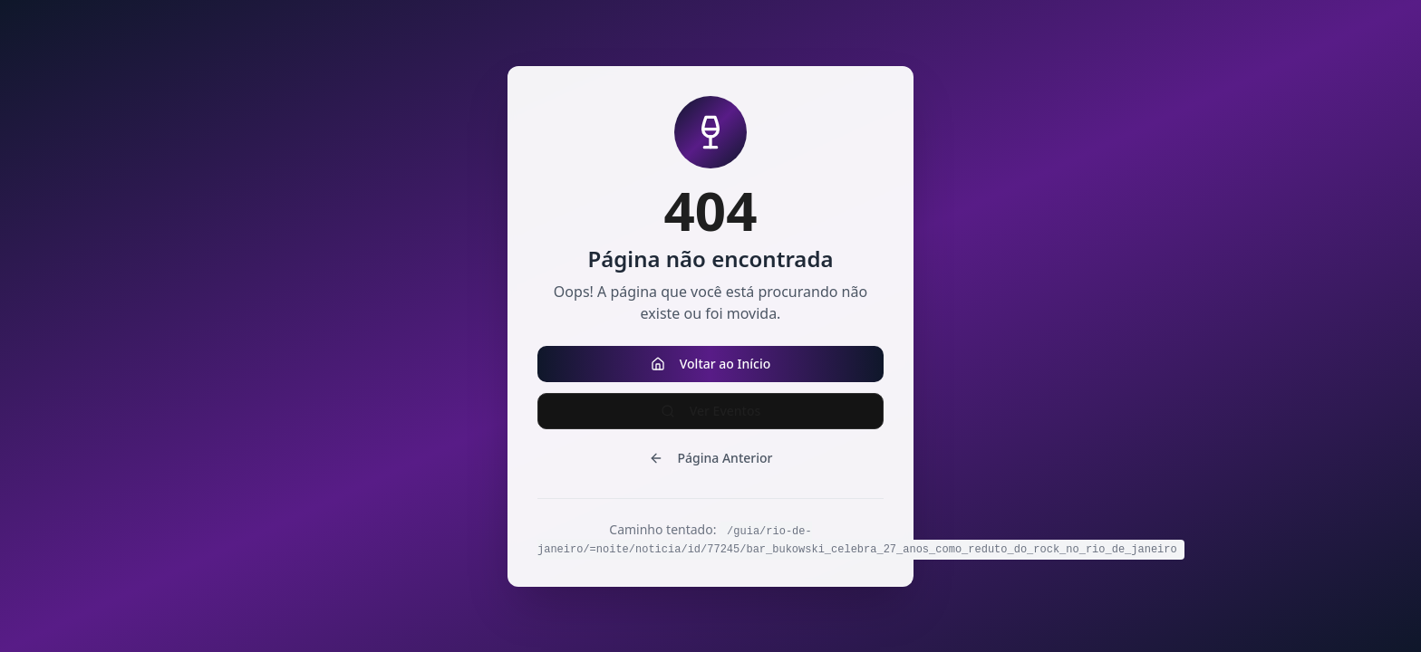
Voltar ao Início (711, 363)
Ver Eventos (711, 410)
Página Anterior (711, 457)
